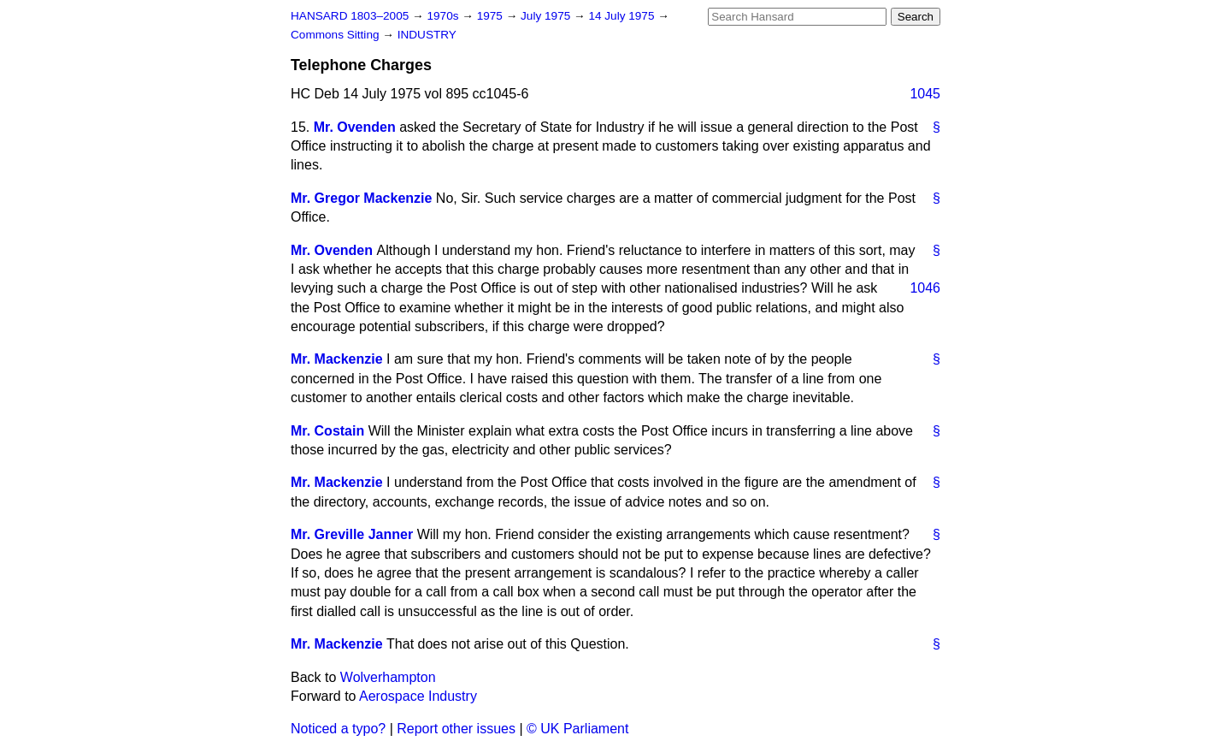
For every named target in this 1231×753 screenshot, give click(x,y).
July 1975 (547, 15)
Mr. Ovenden (355, 127)
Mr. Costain (327, 431)
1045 (925, 93)
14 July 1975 (622, 15)
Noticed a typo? (338, 728)
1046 (925, 288)
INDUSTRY (427, 34)
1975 (491, 15)
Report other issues (456, 728)
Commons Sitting (336, 34)
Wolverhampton (388, 677)
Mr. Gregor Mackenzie (361, 198)
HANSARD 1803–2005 (350, 15)
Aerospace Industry (418, 696)
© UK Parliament (577, 728)
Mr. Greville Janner (352, 534)
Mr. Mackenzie (337, 359)
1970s (444, 15)
